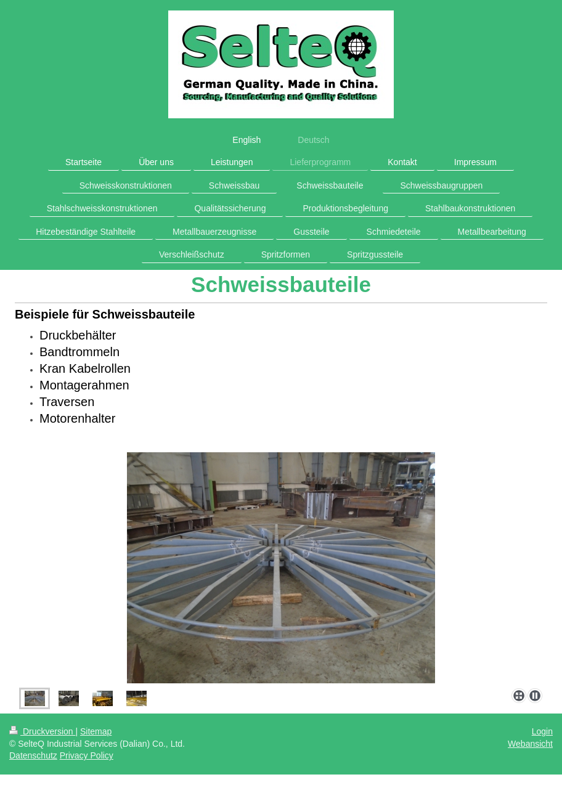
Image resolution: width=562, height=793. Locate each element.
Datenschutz (33, 755)
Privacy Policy (86, 755)
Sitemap (96, 731)
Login (542, 731)
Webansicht (530, 744)
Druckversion (42, 731)
